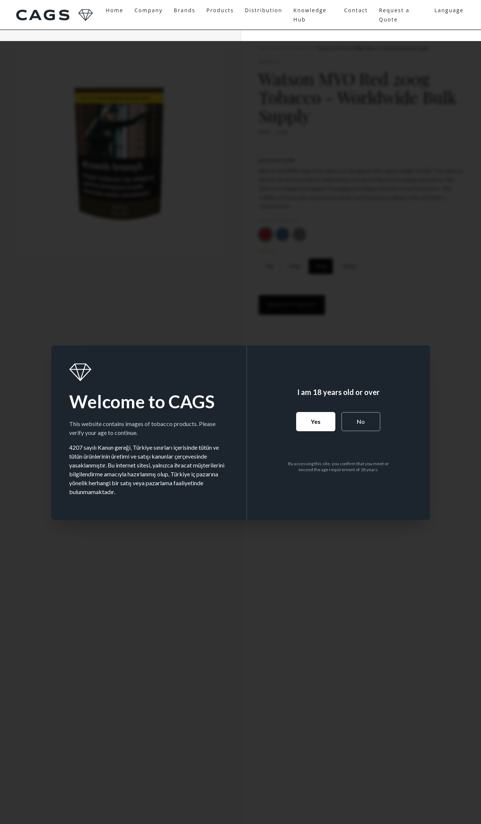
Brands (184, 10)
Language (449, 10)
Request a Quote (394, 15)
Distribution (263, 10)
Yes (316, 421)
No (361, 421)
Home (114, 10)
